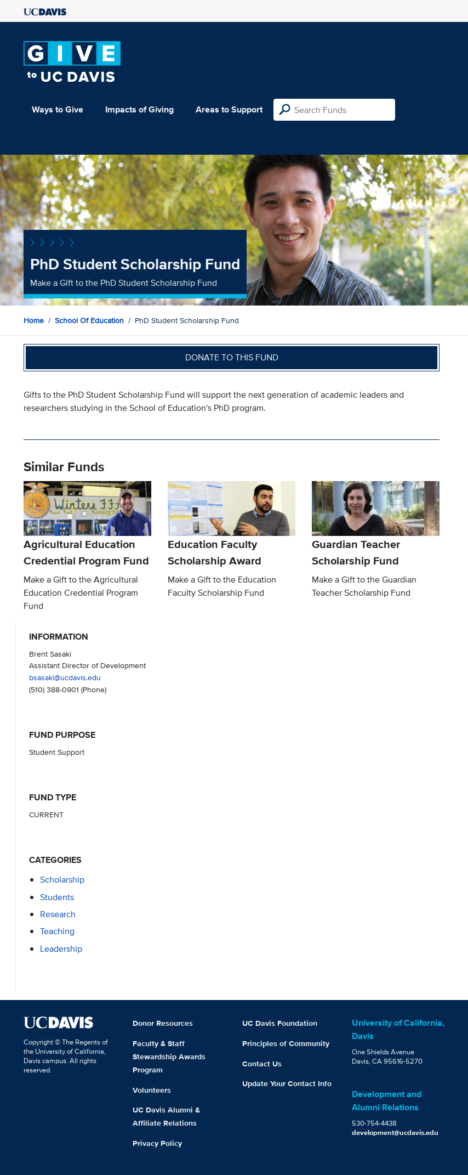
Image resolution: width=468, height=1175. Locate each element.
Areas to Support (229, 109)
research (58, 914)
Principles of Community (285, 1043)
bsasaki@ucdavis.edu (65, 677)
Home (34, 320)
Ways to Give (57, 109)
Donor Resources (163, 1023)
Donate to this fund (231, 357)
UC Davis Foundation (279, 1023)
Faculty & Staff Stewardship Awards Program (169, 1056)
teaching (57, 931)
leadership (61, 948)
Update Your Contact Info (287, 1083)
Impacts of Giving (139, 109)
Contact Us (262, 1063)
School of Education (89, 320)
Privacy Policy (157, 1143)
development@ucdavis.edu (395, 1132)
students (57, 897)
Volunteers (152, 1089)
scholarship (62, 879)
